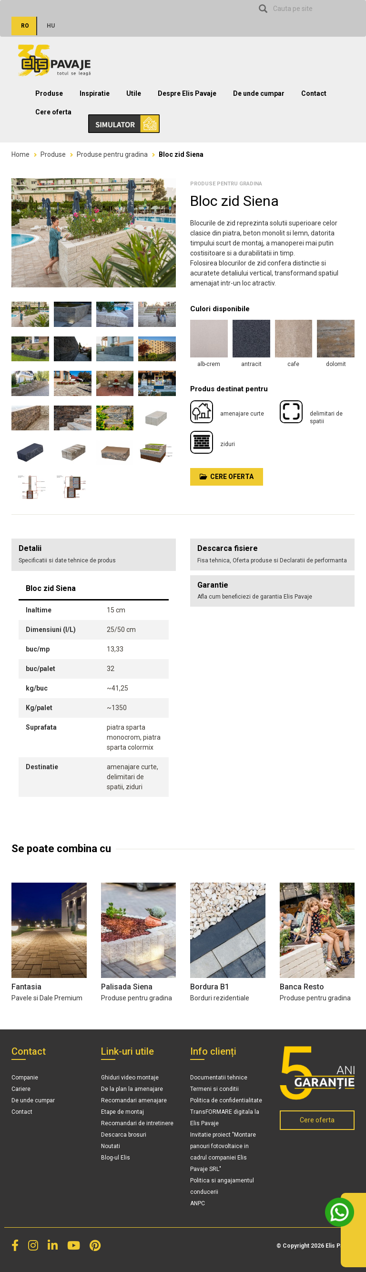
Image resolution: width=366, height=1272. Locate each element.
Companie (24, 1077)
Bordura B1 (209, 986)
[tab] (272, 554)
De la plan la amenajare (132, 1089)
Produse (53, 154)
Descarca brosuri (123, 1134)
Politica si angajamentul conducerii (222, 1186)
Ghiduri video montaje (130, 1077)
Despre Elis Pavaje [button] (187, 93)
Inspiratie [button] (95, 93)
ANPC (197, 1203)
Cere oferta (53, 112)
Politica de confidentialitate (226, 1100)
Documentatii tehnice (218, 1077)
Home (20, 154)
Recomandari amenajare (134, 1100)
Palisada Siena (126, 986)
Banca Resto (302, 986)
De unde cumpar (259, 93)
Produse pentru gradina (112, 154)
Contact (313, 93)
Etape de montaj (122, 1112)
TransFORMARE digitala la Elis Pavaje (224, 1118)
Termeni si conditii (214, 1089)
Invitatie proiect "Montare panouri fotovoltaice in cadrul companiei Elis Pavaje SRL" (223, 1151)
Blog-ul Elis (115, 1157)
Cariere (20, 1089)
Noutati (110, 1146)
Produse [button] (49, 93)
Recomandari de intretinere (137, 1123)
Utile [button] (133, 93)
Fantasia (26, 986)
